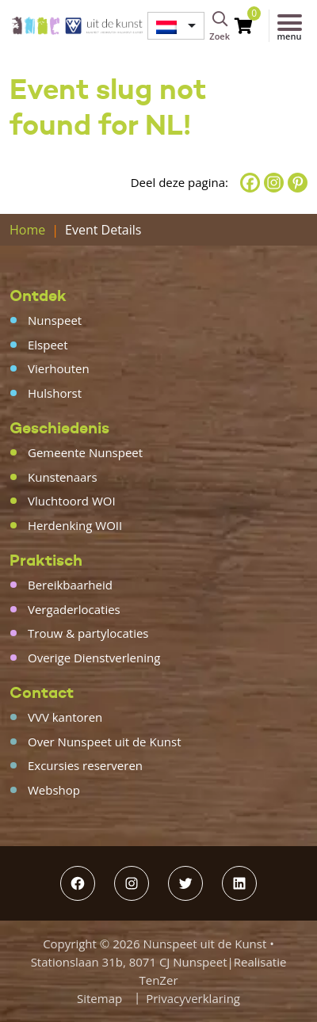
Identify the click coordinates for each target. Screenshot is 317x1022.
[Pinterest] (297, 183)
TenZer (158, 980)
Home (27, 229)
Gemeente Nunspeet (85, 452)
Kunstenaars (62, 477)
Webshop (54, 790)
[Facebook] (250, 183)
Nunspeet (55, 320)
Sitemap (99, 998)
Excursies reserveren (85, 765)
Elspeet (48, 345)
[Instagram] (274, 183)
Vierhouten (59, 368)
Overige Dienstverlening (94, 657)
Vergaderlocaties (74, 609)
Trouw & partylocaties (88, 633)
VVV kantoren (65, 717)
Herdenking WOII (75, 525)
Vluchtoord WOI (72, 501)
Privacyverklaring (193, 998)
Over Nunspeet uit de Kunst (104, 741)
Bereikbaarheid (70, 585)
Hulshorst (55, 393)
